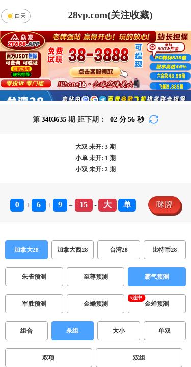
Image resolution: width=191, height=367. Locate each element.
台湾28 (119, 249)
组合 (26, 330)
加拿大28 (26, 249)
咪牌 (164, 204)
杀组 (72, 330)
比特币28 (164, 249)
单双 (164, 330)
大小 (119, 330)
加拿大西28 (72, 249)
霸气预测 (157, 276)
